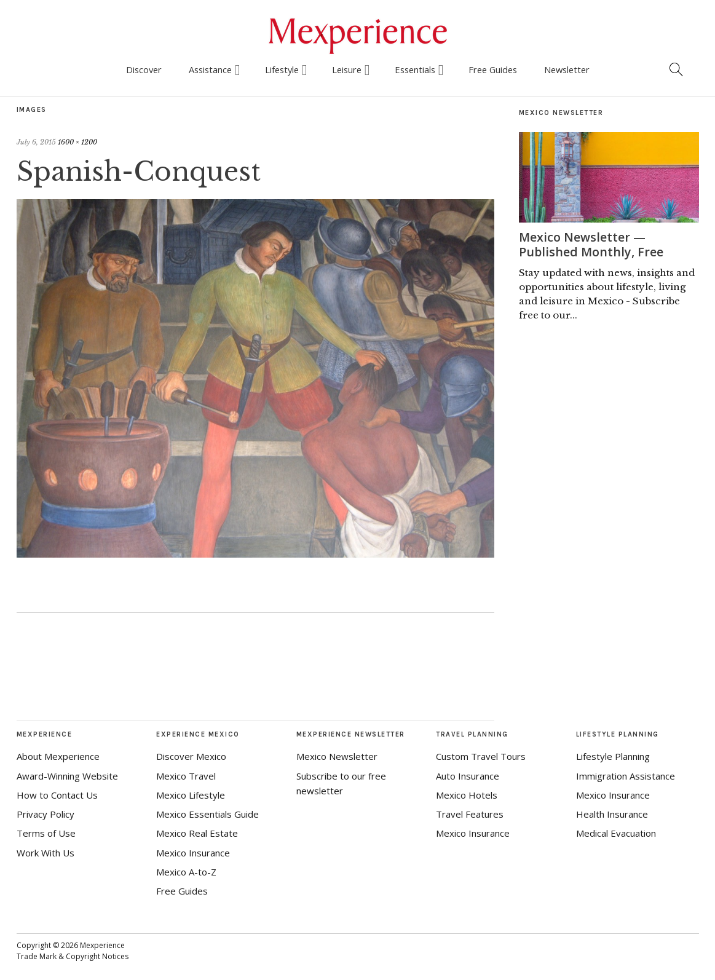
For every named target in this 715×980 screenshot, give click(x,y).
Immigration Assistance (625, 776)
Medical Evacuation (616, 833)
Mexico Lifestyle (190, 795)
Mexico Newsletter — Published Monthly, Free (592, 244)
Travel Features (470, 814)
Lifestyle (282, 69)
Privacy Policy (45, 814)
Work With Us (45, 853)
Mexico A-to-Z (186, 872)
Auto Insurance (467, 776)
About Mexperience (58, 756)
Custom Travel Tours (481, 756)
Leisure (346, 69)
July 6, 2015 (36, 142)
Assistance (210, 69)
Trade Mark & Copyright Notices (72, 956)
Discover (144, 69)
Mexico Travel (186, 776)
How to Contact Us (57, 795)
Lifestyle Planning (613, 756)
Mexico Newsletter (336, 756)
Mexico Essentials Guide (207, 814)
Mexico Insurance (193, 853)
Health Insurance (612, 814)
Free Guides (492, 69)
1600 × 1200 (77, 142)
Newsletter (567, 69)
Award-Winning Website (67, 776)
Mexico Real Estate (197, 833)
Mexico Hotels (466, 795)
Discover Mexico (191, 756)
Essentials (415, 69)
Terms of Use (46, 833)
